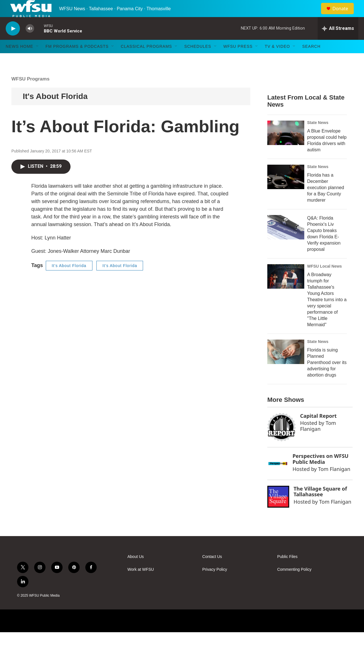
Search (311, 59)
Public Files (287, 569)
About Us (135, 569)
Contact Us (212, 569)
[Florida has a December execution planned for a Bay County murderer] (285, 189)
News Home (19, 59)
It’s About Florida (119, 278)
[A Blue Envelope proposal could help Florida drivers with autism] (285, 145)
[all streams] (338, 41)
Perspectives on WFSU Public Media (321, 471)
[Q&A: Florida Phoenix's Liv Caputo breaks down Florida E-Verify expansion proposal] (285, 240)
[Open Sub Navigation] (37, 59)
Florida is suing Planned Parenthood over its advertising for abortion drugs (327, 375)
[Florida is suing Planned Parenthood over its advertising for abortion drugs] (285, 364)
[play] (12, 41)
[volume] (30, 41)
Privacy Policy (214, 582)
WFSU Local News (324, 279)
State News (317, 135)
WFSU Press (238, 59)
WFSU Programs (30, 91)
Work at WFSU (140, 582)
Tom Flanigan (318, 438)
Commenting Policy (294, 582)
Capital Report (318, 428)
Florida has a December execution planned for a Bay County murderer (325, 200)
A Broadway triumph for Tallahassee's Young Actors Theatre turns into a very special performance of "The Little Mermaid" (327, 312)
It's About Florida (55, 109)
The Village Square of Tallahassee (320, 504)
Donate (344, 15)
